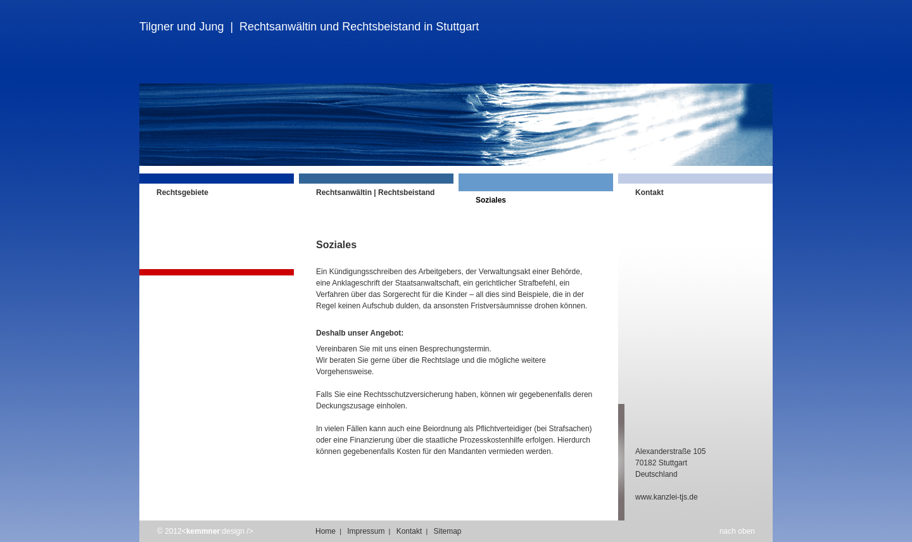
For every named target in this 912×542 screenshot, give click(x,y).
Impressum (365, 531)
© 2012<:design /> (205, 531)
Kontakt (409, 531)
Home (325, 531)
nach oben (737, 531)
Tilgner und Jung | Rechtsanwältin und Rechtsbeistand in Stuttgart (309, 26)
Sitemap (447, 531)
